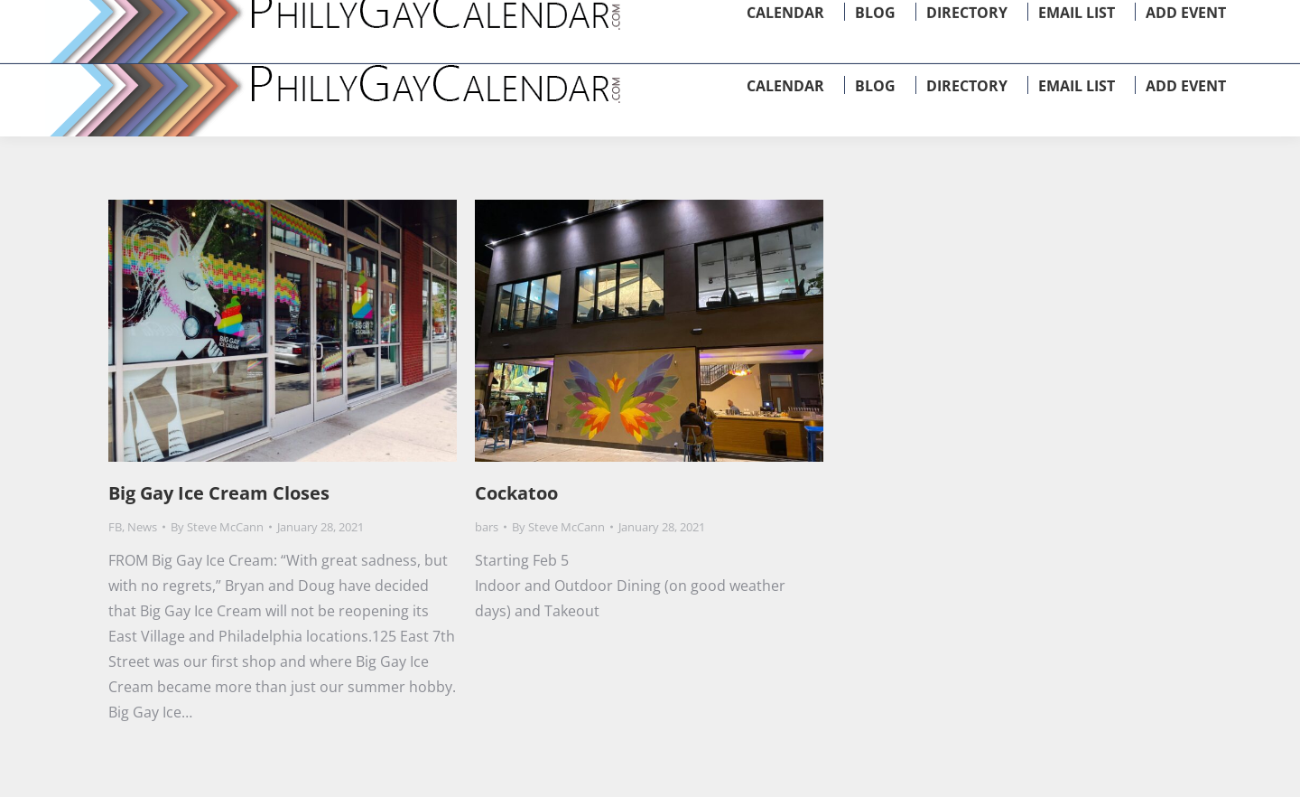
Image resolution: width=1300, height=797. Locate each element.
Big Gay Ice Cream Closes (219, 493)
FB (115, 527)
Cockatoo (516, 493)
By (217, 527)
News (142, 527)
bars (486, 527)
